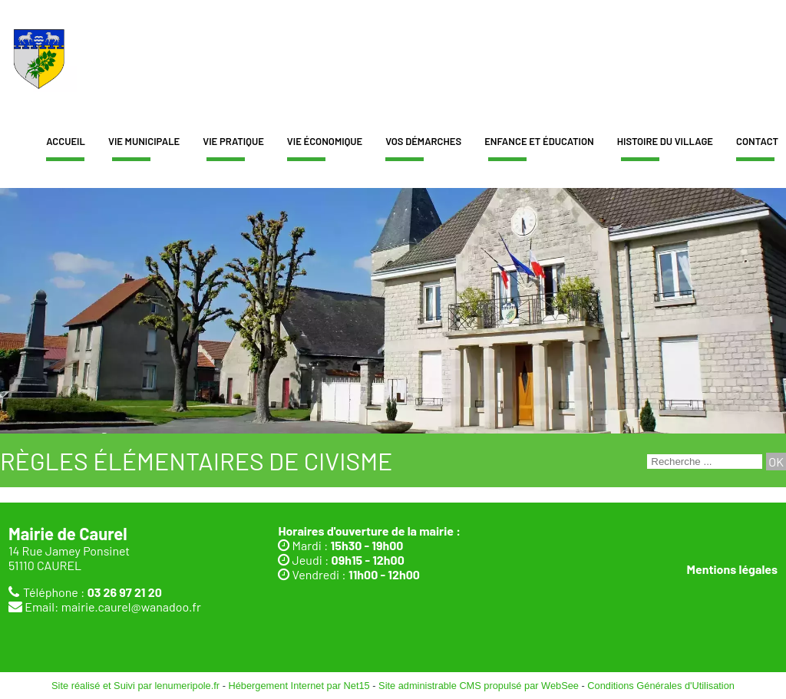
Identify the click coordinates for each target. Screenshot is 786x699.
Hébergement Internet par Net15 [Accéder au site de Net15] (298, 685)
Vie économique (324, 141)
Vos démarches (423, 141)
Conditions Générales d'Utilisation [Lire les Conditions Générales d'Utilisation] (661, 685)
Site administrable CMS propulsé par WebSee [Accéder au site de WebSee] (478, 685)
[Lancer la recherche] (776, 461)
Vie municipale (144, 141)
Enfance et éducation (539, 141)
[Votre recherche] (704, 461)
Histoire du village (665, 141)
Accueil (65, 141)
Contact (757, 141)
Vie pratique (233, 141)
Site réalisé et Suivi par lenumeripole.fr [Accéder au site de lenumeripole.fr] (135, 685)
